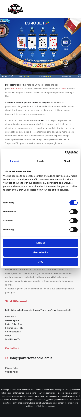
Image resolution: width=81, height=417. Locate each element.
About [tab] (66, 161)
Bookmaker (16, 88)
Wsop (8, 335)
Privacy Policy (12, 368)
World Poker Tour (13, 339)
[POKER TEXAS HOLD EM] (15, 9)
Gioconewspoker (13, 331)
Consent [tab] (14, 161)
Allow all (40, 243)
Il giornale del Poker (14, 328)
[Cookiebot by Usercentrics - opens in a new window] (65, 153)
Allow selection (40, 252)
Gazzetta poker (12, 320)
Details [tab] (40, 161)
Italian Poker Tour (13, 324)
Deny (40, 261)
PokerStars (10, 316)
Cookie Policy (11, 372)
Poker (63, 88)
